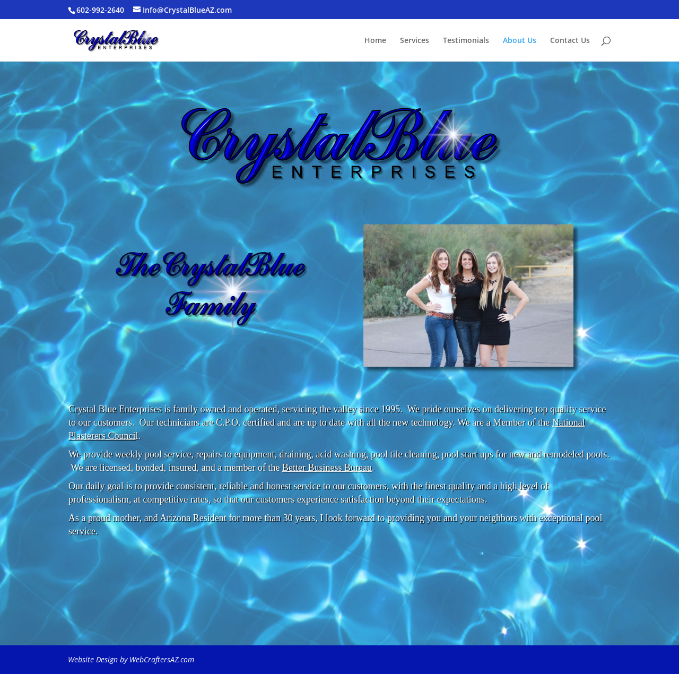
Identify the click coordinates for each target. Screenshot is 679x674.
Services (414, 41)
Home (375, 41)
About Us (519, 41)
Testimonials (466, 41)
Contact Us (570, 41)
